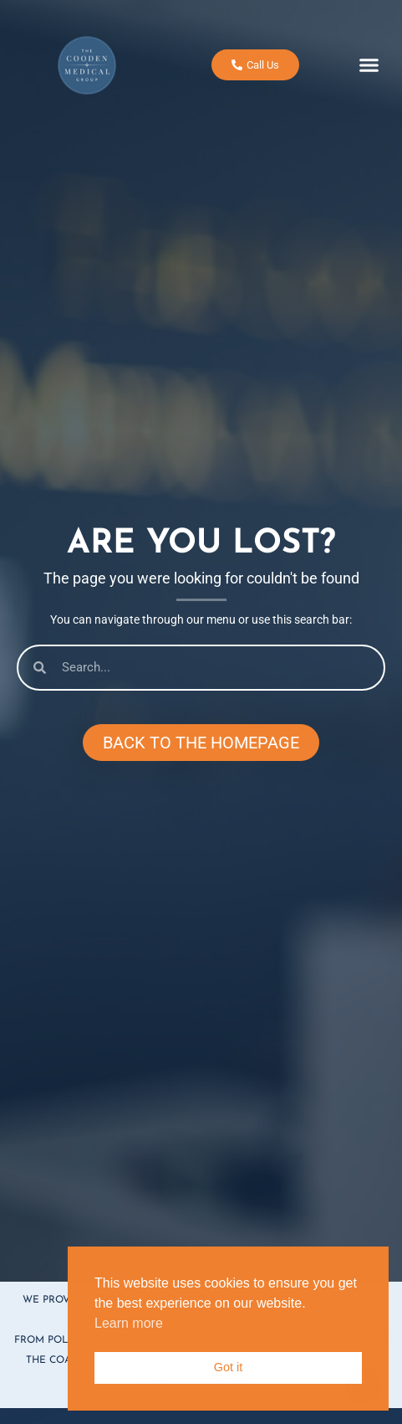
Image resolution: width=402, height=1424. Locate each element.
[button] (369, 59)
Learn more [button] (128, 1323)
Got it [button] (228, 1367)
